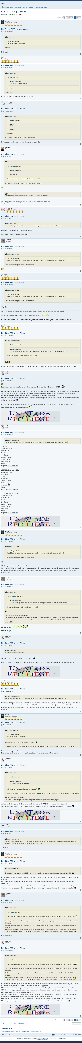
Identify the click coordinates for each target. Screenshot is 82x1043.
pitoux (9, 37)
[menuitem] (3, 3)
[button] (64, 17)
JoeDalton (10, 730)
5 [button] (77, 18)
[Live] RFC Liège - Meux (13, 11)
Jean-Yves (10, 340)
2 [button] (69, 18)
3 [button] (72, 18)
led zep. (9, 73)
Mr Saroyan (10, 254)
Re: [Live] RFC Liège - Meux (14, 29)
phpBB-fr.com (44, 1039)
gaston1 (9, 116)
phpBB (25, 1038)
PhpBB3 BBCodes (61, 1038)
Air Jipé (12, 41)
